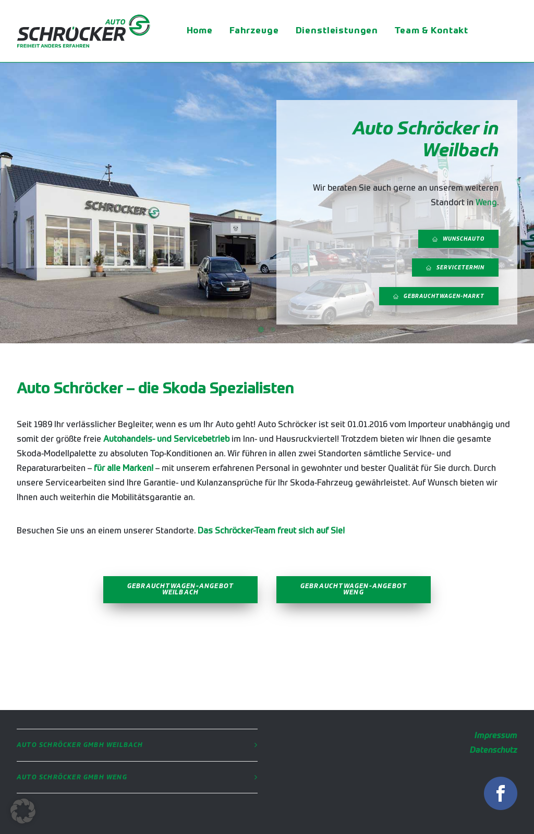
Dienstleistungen (337, 31)
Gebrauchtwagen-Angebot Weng (354, 589)
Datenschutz (493, 750)
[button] (23, 811)
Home (200, 31)
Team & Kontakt (431, 31)
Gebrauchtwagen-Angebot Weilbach (181, 589)
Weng (486, 203)
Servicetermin (455, 267)
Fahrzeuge (254, 31)
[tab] (137, 745)
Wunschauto (458, 239)
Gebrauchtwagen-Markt (438, 296)
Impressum (496, 736)
